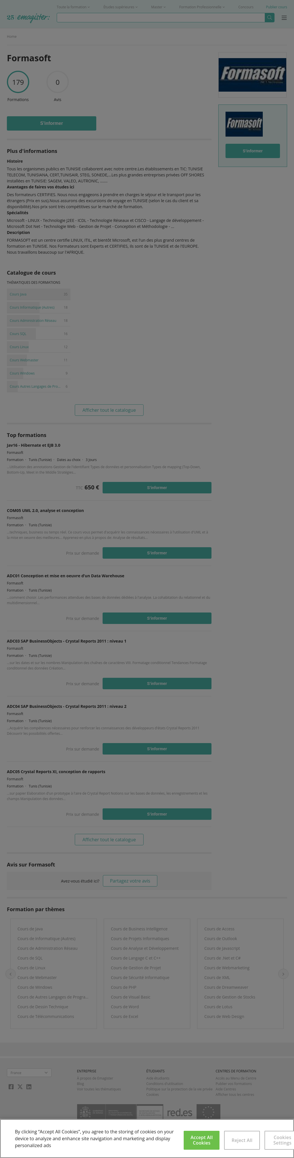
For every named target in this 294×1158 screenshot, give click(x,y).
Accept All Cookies (202, 1140)
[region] (147, 1138)
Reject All (242, 1140)
